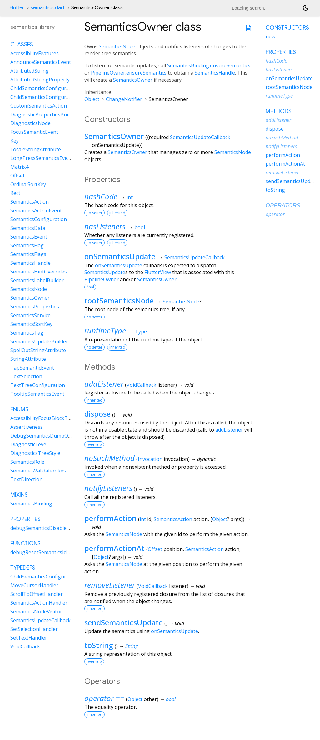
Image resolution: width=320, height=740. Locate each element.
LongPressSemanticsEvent (41, 158)
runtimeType (105, 330)
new (270, 36)
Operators (283, 205)
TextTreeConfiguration (37, 385)
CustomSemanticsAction (38, 105)
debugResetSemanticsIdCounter (48, 552)
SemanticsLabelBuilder (37, 280)
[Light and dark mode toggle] (306, 8)
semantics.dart (48, 8)
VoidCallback (141, 384)
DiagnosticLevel (29, 444)
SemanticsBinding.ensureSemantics (208, 65)
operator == (104, 698)
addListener (103, 384)
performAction (110, 518)
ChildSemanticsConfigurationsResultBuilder (61, 97)
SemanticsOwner (132, 79)
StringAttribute (28, 358)
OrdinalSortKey (28, 184)
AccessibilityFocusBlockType (43, 418)
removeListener (109, 585)
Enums (19, 409)
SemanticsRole (27, 461)
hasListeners (104, 226)
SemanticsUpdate (104, 272)
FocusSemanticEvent (34, 131)
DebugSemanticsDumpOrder (44, 435)
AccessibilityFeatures (34, 53)
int (130, 197)
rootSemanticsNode (119, 300)
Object (91, 99)
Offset (155, 549)
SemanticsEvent (28, 236)
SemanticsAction (173, 519)
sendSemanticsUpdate (123, 622)
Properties (25, 519)
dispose (97, 414)
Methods (279, 111)
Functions (25, 543)
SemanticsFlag (27, 245)
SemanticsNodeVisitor (36, 611)
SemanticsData (27, 228)
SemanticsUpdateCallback (200, 137)
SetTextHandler (28, 637)
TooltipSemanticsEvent (37, 393)
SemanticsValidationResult (41, 470)
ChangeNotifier (124, 99)
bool (139, 227)
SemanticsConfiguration (38, 219)
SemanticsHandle (215, 72)
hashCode (101, 196)
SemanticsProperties (34, 306)
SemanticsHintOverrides (38, 271)
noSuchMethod (109, 458)
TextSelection (26, 376)
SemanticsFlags (28, 254)
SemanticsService (30, 315)
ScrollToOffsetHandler (36, 594)
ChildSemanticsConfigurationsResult (53, 88)
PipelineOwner (101, 279)
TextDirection (26, 479)
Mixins (19, 494)
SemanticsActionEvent (36, 210)
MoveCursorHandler (34, 585)
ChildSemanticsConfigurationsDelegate (56, 576)
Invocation (150, 459)
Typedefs (22, 567)
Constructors (287, 27)
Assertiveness (26, 426)
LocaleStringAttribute (35, 149)
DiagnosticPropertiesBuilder (43, 114)
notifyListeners (108, 488)
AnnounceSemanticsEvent (40, 62)
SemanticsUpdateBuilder (39, 341)
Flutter (16, 8)
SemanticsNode (117, 46)
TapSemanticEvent (32, 367)
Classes (21, 44)
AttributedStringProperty (40, 79)
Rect (15, 193)
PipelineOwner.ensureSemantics (129, 72)
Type (141, 331)
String (131, 646)
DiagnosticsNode (30, 123)
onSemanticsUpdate (119, 256)
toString (98, 645)
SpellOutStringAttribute (38, 350)
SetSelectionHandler (34, 629)
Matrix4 (19, 166)
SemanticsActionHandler (39, 602)
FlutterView (157, 272)
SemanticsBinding (31, 503)
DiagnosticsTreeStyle (35, 453)
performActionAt (114, 548)
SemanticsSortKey (31, 324)
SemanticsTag (26, 332)
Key (14, 140)
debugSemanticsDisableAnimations (51, 528)
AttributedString (29, 70)
